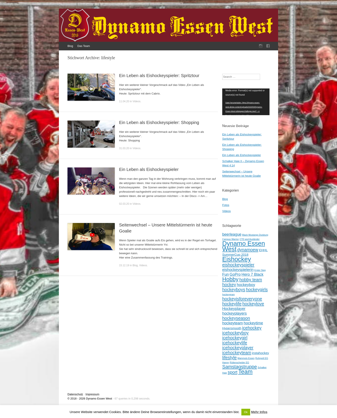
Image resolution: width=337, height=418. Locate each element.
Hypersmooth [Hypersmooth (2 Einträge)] (231, 328)
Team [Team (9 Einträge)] (245, 371)
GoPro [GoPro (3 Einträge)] (235, 274)
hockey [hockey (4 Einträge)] (229, 284)
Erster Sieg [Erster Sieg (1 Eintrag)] (260, 270)
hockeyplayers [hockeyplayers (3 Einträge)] (234, 313)
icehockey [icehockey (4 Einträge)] (252, 327)
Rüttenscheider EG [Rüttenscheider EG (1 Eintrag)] (239, 362)
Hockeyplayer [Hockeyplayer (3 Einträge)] (233, 309)
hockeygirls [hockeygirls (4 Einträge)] (257, 289)
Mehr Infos (259, 412)
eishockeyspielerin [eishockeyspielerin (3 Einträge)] (238, 270)
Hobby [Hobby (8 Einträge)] (230, 279)
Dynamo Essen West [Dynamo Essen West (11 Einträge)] (243, 246)
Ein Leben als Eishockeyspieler (149, 169)
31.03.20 (124, 148)
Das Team (83, 46)
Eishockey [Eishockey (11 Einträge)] (236, 259)
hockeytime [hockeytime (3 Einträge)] (253, 323)
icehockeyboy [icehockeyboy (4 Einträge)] (235, 332)
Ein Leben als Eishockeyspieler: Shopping (159, 122)
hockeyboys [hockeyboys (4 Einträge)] (233, 289)
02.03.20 (124, 203)
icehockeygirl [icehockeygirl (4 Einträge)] (234, 337)
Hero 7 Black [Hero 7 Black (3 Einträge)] (252, 274)
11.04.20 (124, 101)
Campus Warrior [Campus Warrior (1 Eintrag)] (230, 239)
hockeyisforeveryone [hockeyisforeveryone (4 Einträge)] (242, 298)
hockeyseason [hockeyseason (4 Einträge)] (236, 318)
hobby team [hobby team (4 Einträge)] (250, 279)
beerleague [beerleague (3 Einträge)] (231, 234)
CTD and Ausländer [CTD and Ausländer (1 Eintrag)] (250, 239)
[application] (246, 101)
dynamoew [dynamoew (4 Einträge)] (247, 249)
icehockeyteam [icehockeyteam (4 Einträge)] (236, 352)
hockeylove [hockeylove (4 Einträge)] (253, 303)
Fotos (225, 205)
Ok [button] (246, 412)
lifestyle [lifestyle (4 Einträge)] (229, 357)
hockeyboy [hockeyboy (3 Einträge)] (246, 285)
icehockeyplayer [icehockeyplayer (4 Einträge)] (237, 347)
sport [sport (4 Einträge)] (232, 372)
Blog (70, 46)
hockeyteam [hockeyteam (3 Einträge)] (232, 323)
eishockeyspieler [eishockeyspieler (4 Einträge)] (238, 264)
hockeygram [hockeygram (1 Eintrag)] (228, 294)
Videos (136, 101)
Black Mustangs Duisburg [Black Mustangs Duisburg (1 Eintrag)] (255, 235)
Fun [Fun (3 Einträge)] (225, 274)
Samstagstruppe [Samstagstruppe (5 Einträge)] (239, 366)
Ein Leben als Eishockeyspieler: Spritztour (159, 75)
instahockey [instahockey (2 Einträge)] (260, 353)
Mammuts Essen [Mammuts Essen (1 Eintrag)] (245, 358)
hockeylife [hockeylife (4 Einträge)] (232, 303)
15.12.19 (124, 265)
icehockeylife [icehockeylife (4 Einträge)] (234, 342)
